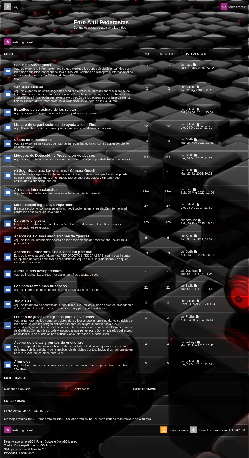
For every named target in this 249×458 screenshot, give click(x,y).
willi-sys (191, 342)
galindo (190, 86)
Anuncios (22, 361)
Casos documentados (33, 140)
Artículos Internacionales (35, 190)
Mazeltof (36, 449)
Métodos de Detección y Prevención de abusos (54, 155)
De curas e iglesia (29, 220)
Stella (189, 139)
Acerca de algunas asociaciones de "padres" (53, 236)
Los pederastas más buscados (40, 286)
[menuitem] (11, 7)
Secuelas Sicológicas (32, 65)
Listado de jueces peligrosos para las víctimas (54, 317)
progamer (17, 449)
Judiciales (23, 301)
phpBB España (45, 445)
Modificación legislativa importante (44, 205)
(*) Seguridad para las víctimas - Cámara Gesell (54, 171)
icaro (189, 64)
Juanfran (192, 270)
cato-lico (191, 220)
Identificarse (15, 378)
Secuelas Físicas (28, 87)
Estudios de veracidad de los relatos (45, 109)
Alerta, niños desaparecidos (38, 271)
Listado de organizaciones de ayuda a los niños (55, 125)
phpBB (29, 441)
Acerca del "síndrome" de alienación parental (53, 252)
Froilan (190, 316)
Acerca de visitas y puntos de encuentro (49, 342)
